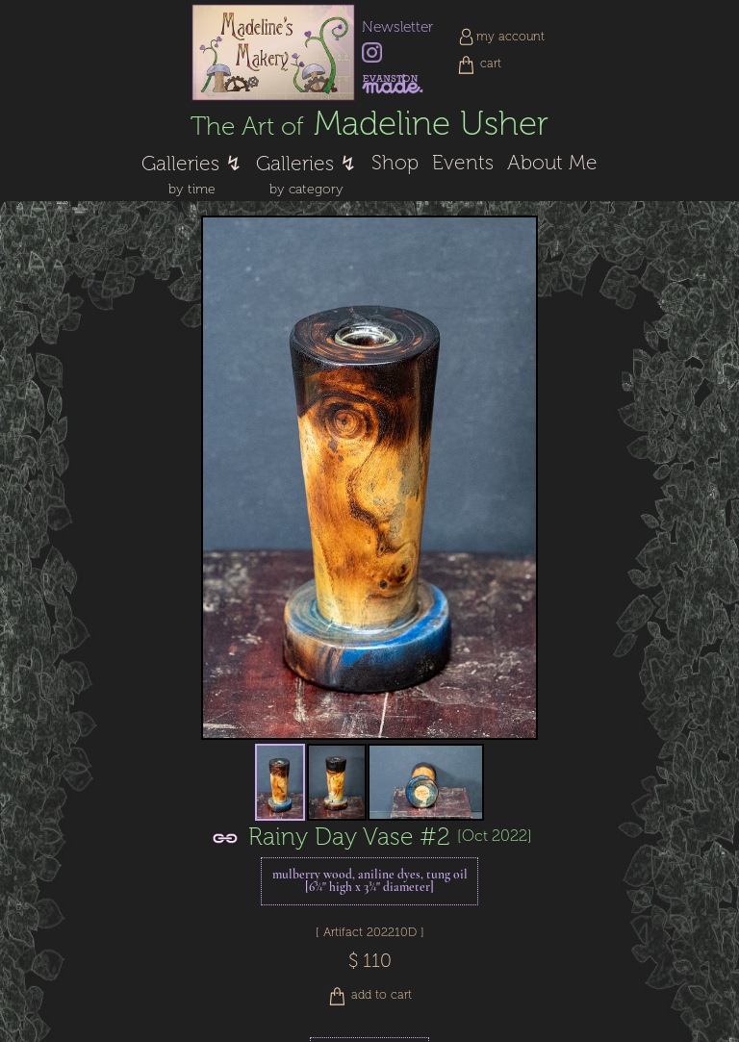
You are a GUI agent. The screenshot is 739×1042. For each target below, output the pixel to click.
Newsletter (397, 27)
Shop (395, 162)
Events (463, 162)
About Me (552, 162)
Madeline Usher (369, 123)
